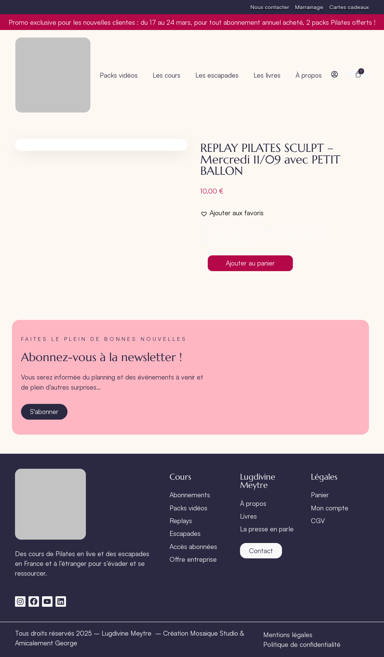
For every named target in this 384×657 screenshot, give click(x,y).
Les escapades (216, 75)
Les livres (267, 75)
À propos (309, 75)
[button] (232, 213)
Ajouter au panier (250, 263)
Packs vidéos (119, 75)
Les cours (166, 75)
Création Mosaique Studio (200, 633)
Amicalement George (46, 643)
